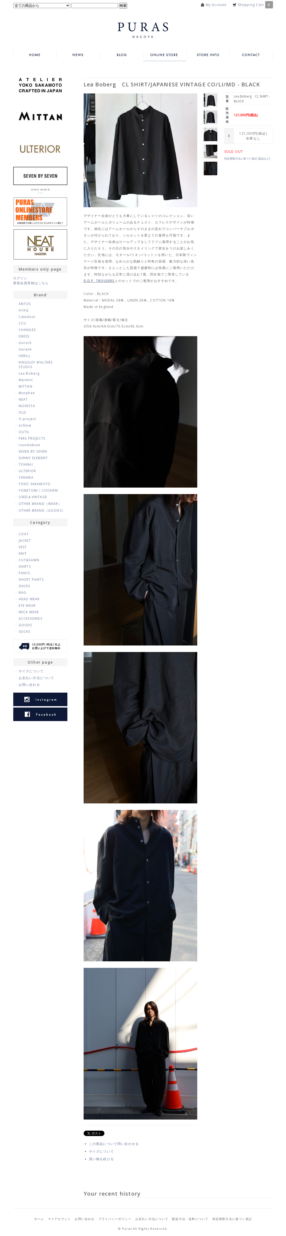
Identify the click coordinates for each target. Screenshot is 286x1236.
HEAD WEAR (29, 599)
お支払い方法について (36, 678)
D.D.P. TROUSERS (99, 280)
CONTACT (251, 54)
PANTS (24, 573)
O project (27, 419)
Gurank (25, 349)
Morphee (27, 393)
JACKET (25, 540)
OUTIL (24, 432)
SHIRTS (25, 566)
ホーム (39, 1219)
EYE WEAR (27, 605)
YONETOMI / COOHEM (38, 490)
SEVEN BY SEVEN (33, 451)
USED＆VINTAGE (33, 497)
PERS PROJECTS (32, 438)
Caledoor (27, 316)
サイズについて (101, 1151)
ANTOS (25, 303)
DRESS (24, 336)
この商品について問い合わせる (114, 1143)
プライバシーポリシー (115, 1219)
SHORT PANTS (31, 579)
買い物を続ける (101, 1159)
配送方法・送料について (190, 1219)
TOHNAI (26, 464)
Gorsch (25, 342)
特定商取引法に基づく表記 (232, 1219)
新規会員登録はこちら (31, 283)
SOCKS (24, 631)
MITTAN (25, 386)
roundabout (30, 445)
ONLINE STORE (164, 54)
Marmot (26, 380)
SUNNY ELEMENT (33, 458)
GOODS (25, 625)
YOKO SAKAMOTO (35, 484)
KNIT (23, 553)
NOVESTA (27, 406)
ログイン (20, 278)
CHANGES (27, 329)
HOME (35, 54)
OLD (23, 412)
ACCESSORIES (30, 618)
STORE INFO (208, 54)
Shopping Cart (255, 4)
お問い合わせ (29, 684)
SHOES (24, 586)
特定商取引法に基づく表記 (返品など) (247, 158)
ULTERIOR (27, 471)
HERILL (25, 355)
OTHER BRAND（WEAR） (40, 503)
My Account (216, 4)
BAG (23, 592)
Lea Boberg (29, 373)
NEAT (23, 399)
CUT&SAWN (29, 560)
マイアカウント (59, 1219)
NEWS (78, 54)
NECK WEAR (29, 612)
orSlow (25, 425)
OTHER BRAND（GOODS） (42, 510)
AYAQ (24, 310)
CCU (23, 323)
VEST (23, 547)
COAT (24, 534)
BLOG (121, 54)
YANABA (26, 477)
